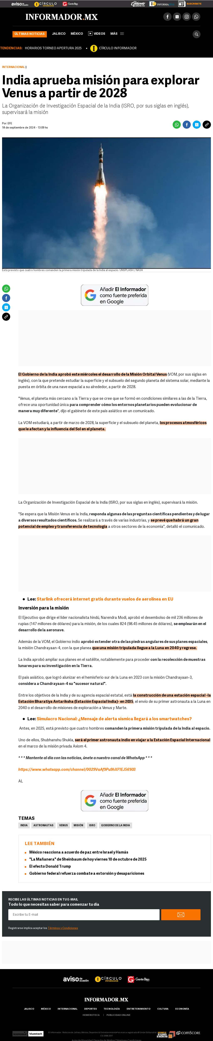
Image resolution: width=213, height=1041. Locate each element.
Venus (63, 825)
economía (182, 1009)
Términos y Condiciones (63, 928)
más (117, 34)
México (77, 34)
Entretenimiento (138, 1009)
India (24, 825)
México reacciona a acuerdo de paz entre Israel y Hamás (78, 853)
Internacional (13, 67)
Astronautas (43, 825)
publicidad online (118, 1015)
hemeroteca (91, 1015)
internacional (67, 1009)
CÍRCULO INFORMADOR (117, 48)
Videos (96, 33)
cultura (162, 1009)
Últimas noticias (30, 34)
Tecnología (112, 1009)
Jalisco (59, 34)
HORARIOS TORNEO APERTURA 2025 (53, 48)
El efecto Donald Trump (50, 867)
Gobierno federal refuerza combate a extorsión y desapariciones (86, 874)
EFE (10, 123)
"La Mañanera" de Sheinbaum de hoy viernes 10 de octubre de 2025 (88, 860)
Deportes (90, 1009)
